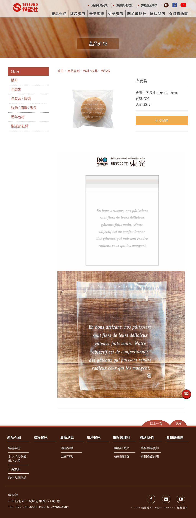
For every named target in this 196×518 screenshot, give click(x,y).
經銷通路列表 (99, 5)
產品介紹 (59, 14)
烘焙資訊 (116, 14)
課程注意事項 (149, 5)
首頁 (60, 71)
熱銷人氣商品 (17, 477)
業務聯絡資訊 (124, 5)
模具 (14, 80)
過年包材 (18, 117)
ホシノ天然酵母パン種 (17, 458)
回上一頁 (156, 423)
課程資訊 (78, 14)
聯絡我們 (157, 14)
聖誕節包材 (19, 126)
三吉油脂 (14, 469)
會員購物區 (178, 14)
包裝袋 (16, 89)
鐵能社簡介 (121, 448)
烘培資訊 (93, 438)
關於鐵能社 (136, 14)
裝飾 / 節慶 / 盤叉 (24, 108)
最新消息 (97, 14)
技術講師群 (121, 456)
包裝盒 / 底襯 (21, 98)
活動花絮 (67, 456)
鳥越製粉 (14, 448)
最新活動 (67, 448)
